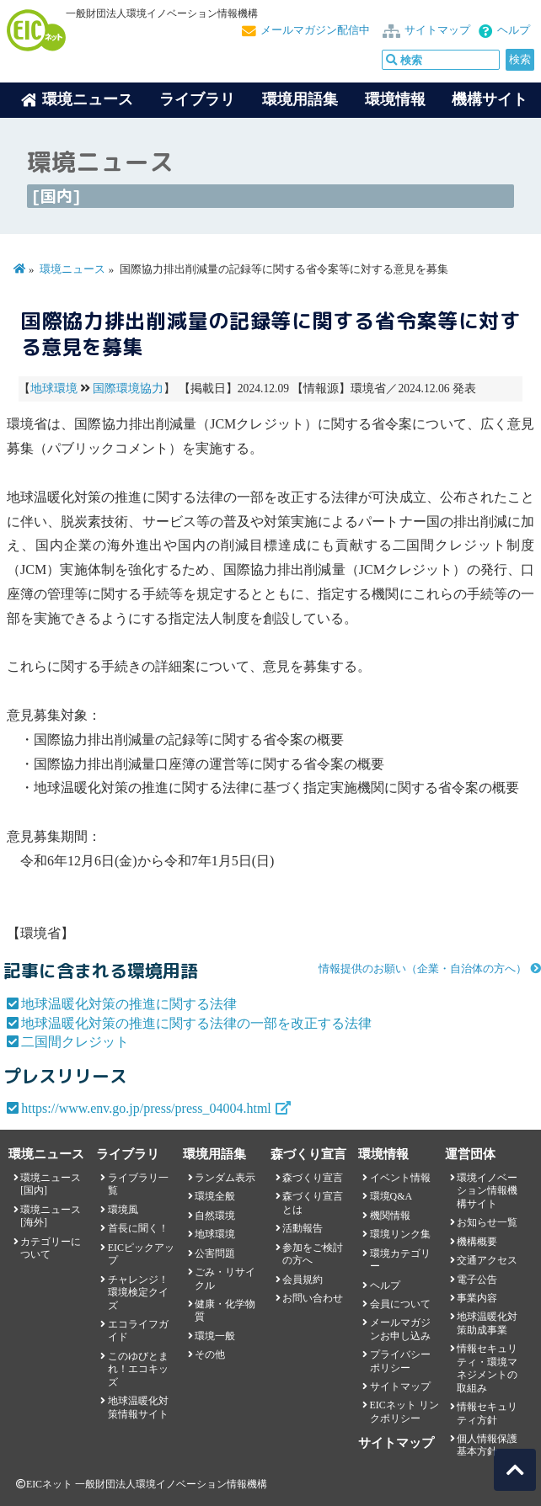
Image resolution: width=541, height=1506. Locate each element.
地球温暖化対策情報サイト (138, 1407)
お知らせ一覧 (487, 1222)
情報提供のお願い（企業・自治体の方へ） (423, 969)
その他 (210, 1354)
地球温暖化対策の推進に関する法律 (129, 1004)
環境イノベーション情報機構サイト (487, 1191)
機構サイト (490, 99)
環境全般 (215, 1196)
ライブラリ (197, 99)
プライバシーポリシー (400, 1361)
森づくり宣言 (312, 1178)
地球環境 (54, 388)
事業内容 (477, 1298)
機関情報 (390, 1215)
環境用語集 (300, 99)
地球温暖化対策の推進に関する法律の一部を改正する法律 (196, 1023)
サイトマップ (437, 30)
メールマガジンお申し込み (400, 1329)
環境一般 (215, 1336)
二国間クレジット (75, 1042)
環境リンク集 (400, 1234)
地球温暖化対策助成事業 (487, 1323)
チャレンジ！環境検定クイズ (138, 1293)
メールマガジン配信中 (315, 30)
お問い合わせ (312, 1298)
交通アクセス (487, 1260)
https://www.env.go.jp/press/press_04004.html (146, 1108)
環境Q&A (391, 1196)
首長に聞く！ (138, 1228)
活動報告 (302, 1228)
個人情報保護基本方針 (487, 1445)
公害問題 (215, 1253)
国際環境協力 (128, 388)
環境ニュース (72, 269)
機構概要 (477, 1242)
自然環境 (215, 1215)
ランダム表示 (225, 1178)
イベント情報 (400, 1178)
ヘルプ (513, 30)
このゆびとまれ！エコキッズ (138, 1369)
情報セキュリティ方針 (487, 1413)
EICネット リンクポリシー (404, 1411)
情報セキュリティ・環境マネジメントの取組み (487, 1368)
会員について (400, 1304)
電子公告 (477, 1279)
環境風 (123, 1210)
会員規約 (302, 1279)
